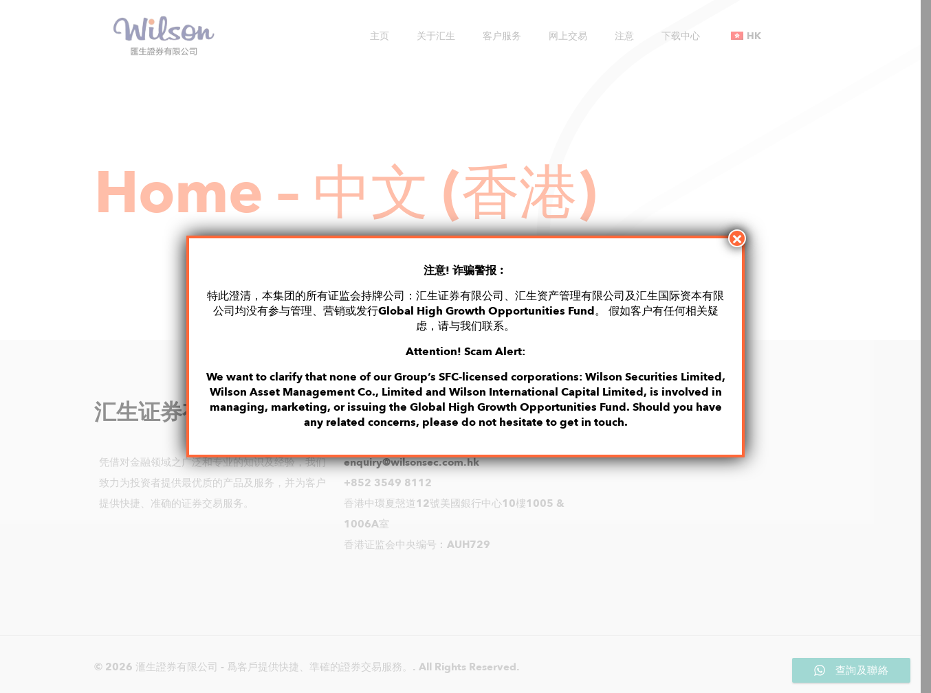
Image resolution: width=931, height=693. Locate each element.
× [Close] (737, 238)
